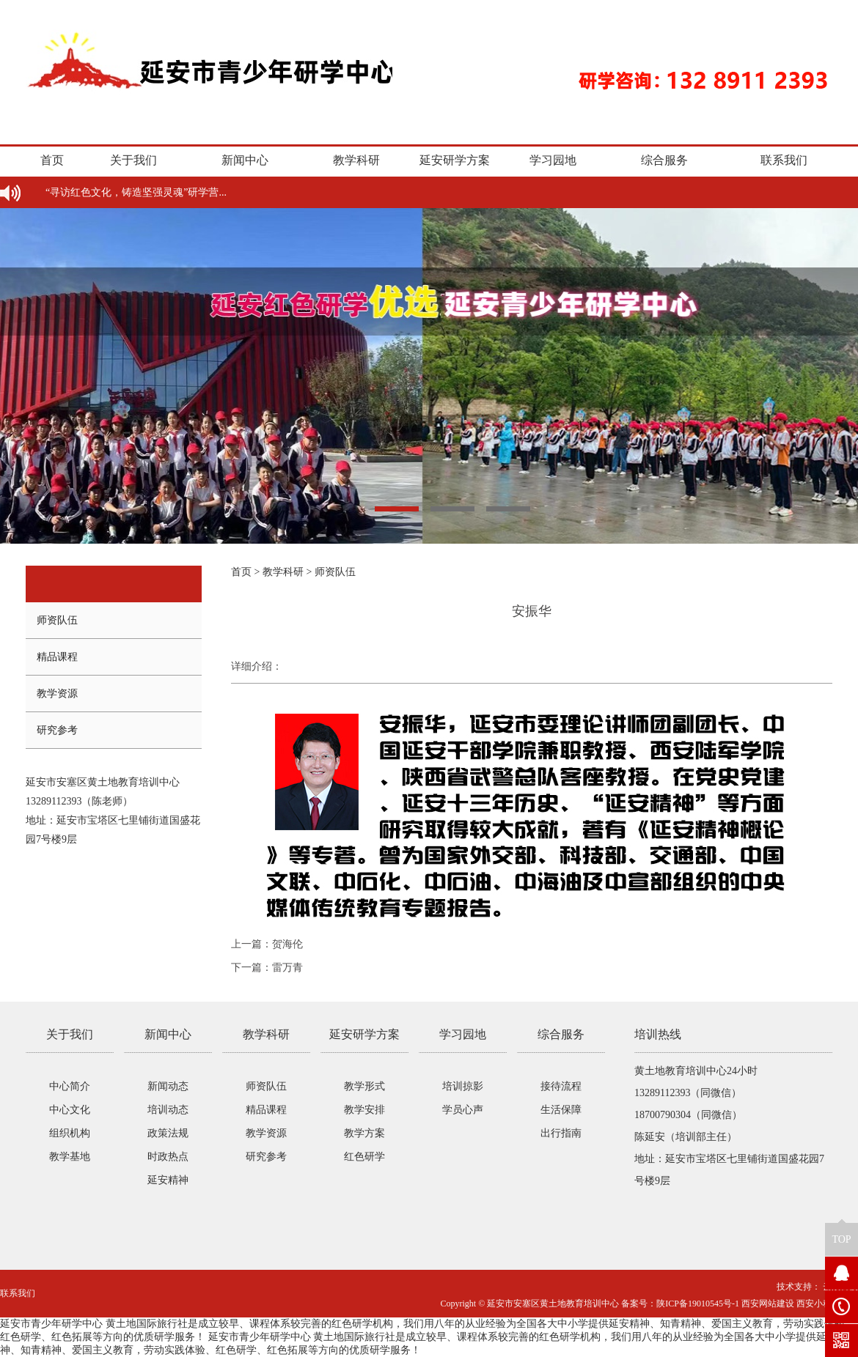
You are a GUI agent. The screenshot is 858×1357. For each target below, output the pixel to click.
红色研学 (364, 1156)
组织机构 (69, 1133)
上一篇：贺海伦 (267, 944)
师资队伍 (57, 620)
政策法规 (167, 1133)
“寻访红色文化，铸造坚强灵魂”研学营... (136, 192)
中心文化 (69, 1109)
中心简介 (69, 1086)
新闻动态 (167, 1086)
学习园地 (552, 160)
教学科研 (356, 160)
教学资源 (57, 693)
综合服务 (664, 160)
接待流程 (561, 1086)
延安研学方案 (454, 160)
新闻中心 (244, 160)
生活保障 (561, 1109)
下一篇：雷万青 (267, 967)
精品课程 (57, 656)
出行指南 (561, 1133)
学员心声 (462, 1109)
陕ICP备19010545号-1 (697, 1303)
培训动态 (167, 1109)
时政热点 (167, 1156)
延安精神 (167, 1180)
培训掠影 (462, 1086)
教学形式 (364, 1086)
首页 (52, 160)
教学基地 (69, 1156)
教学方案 (364, 1133)
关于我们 (133, 160)
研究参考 (57, 730)
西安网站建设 (767, 1303)
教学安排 (364, 1109)
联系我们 (783, 160)
